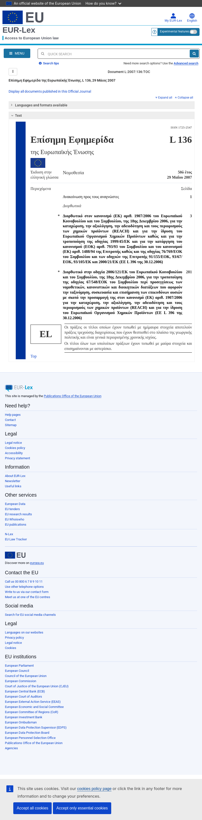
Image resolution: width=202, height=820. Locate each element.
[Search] (194, 54)
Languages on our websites (24, 632)
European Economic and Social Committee (34, 707)
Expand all (163, 97)
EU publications (15, 524)
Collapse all (184, 97)
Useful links (13, 486)
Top (34, 356)
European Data (15, 504)
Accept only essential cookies (82, 808)
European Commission (20, 681)
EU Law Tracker (16, 539)
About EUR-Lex (15, 476)
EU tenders (12, 509)
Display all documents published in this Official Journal (50, 91)
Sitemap (10, 425)
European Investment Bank (23, 717)
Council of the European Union (26, 676)
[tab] (101, 105)
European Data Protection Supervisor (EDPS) (36, 727)
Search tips (49, 63)
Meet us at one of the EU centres (27, 597)
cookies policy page (94, 789)
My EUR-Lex (173, 18)
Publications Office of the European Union (72, 396)
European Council (17, 671)
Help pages (13, 415)
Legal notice (13, 443)
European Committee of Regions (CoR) (31, 712)
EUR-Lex (18, 30)
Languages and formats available (38, 104)
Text (16, 115)
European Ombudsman (21, 722)
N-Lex (9, 534)
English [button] (192, 18)
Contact (10, 420)
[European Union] (15, 555)
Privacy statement (17, 458)
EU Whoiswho (14, 519)
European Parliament (19, 665)
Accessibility (14, 453)
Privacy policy (14, 637)
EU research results (18, 514)
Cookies (10, 648)
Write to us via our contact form (26, 592)
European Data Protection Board (27, 732)
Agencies (11, 748)
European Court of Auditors (23, 696)
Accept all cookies (32, 808)
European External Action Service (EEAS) (33, 702)
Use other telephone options (24, 587)
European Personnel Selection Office (30, 738)
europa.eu (37, 563)
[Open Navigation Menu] (17, 53)
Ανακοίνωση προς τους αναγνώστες (91, 197)
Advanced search (186, 63)
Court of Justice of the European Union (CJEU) (37, 686)
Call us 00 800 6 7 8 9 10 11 (24, 581)
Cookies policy (15, 448)
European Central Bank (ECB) (25, 691)
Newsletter (12, 481)
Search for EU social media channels (30, 615)
